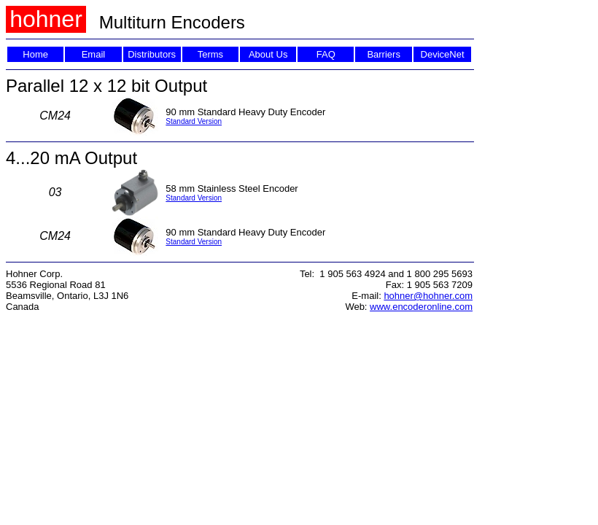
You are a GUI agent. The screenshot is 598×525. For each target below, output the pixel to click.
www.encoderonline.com (421, 306)
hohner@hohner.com (428, 295)
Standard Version (194, 121)
